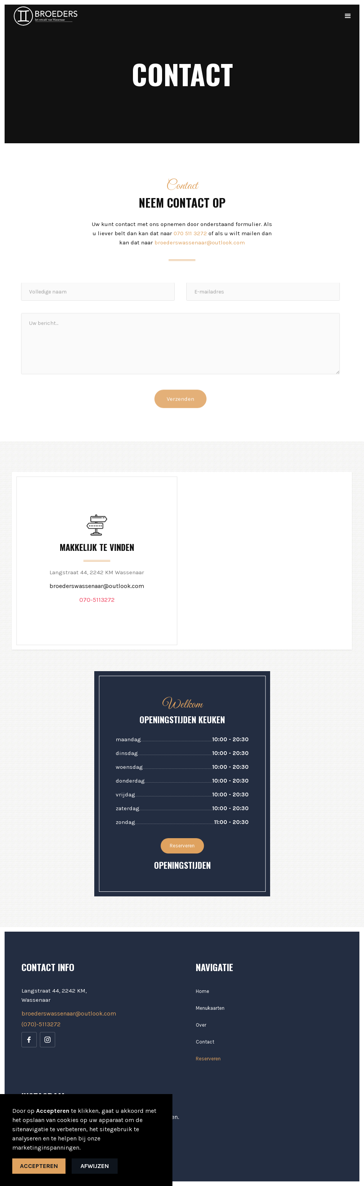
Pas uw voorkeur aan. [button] (56, 1126)
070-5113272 (96, 599)
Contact (205, 1042)
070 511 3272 (190, 233)
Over (201, 1025)
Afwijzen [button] (94, 1166)
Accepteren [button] (39, 1166)
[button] (347, 16)
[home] (45, 16)
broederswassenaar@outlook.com (199, 242)
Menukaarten (210, 1008)
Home (202, 991)
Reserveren (182, 846)
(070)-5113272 (41, 1024)
